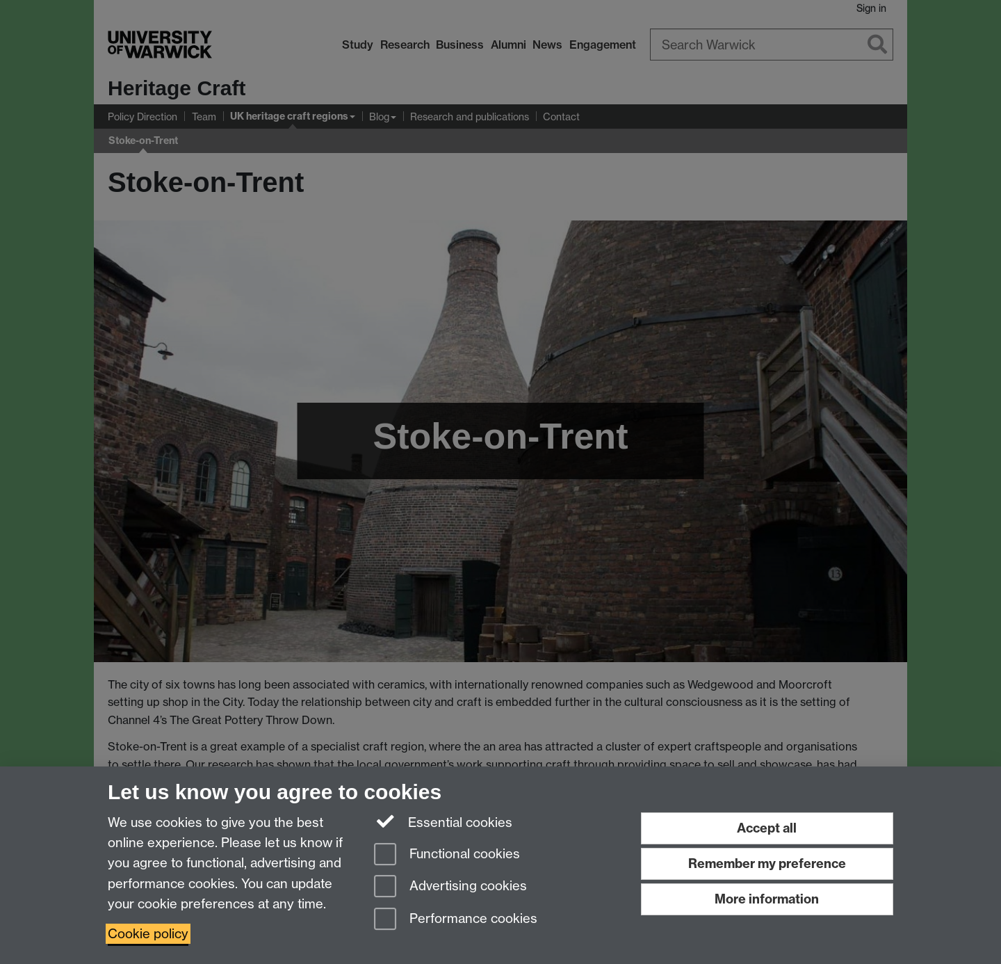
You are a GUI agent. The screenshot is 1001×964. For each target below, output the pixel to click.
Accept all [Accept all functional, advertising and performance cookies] (767, 828)
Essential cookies (443, 821)
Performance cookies (455, 920)
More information (767, 899)
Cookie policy (148, 934)
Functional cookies (447, 855)
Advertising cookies (450, 887)
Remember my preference (767, 863)
